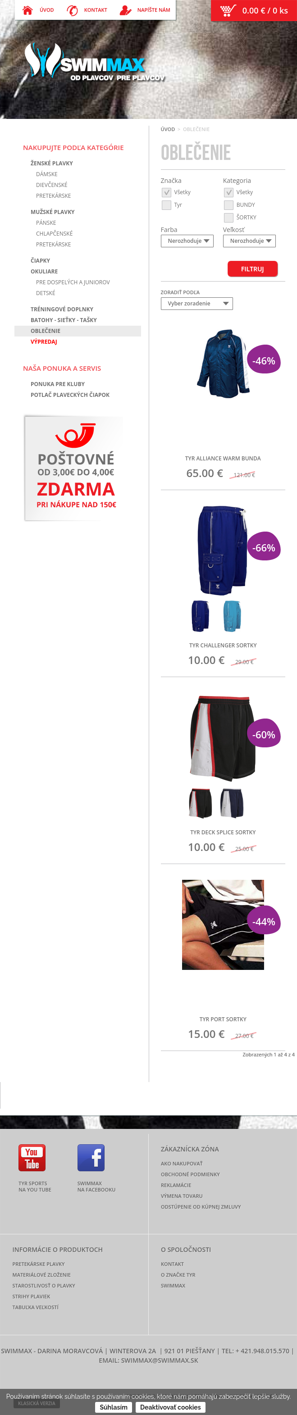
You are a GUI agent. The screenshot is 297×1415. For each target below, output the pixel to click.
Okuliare (44, 271)
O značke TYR (178, 1274)
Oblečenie (45, 331)
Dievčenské (52, 185)
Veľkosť (233, 230)
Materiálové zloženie (42, 1274)
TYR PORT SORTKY (223, 1019)
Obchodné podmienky (190, 1174)
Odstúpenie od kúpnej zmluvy (201, 1206)
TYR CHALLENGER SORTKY (223, 645)
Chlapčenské (54, 233)
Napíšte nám (153, 9)
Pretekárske (53, 196)
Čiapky (40, 260)
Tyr (172, 204)
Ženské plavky (52, 163)
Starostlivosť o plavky (44, 1285)
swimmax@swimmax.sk (159, 1360)
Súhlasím (114, 1407)
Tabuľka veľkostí (36, 1307)
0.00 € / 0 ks (265, 10)
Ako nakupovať (182, 1163)
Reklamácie (176, 1185)
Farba (169, 230)
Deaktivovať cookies (170, 1407)
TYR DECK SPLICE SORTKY (223, 832)
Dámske (47, 174)
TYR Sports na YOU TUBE (34, 1186)
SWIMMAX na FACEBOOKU (97, 1186)
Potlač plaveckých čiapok (70, 395)
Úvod (168, 129)
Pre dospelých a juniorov (73, 282)
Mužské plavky (53, 212)
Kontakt (95, 9)
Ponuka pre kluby (58, 384)
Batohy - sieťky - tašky (64, 320)
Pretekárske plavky (39, 1263)
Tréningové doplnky (62, 309)
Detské (45, 293)
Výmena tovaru (182, 1195)
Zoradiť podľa (180, 292)
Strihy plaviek (31, 1296)
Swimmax (173, 1285)
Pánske (46, 223)
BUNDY (239, 204)
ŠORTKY (239, 217)
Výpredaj (44, 342)
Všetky (176, 191)
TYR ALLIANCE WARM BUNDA (223, 458)
